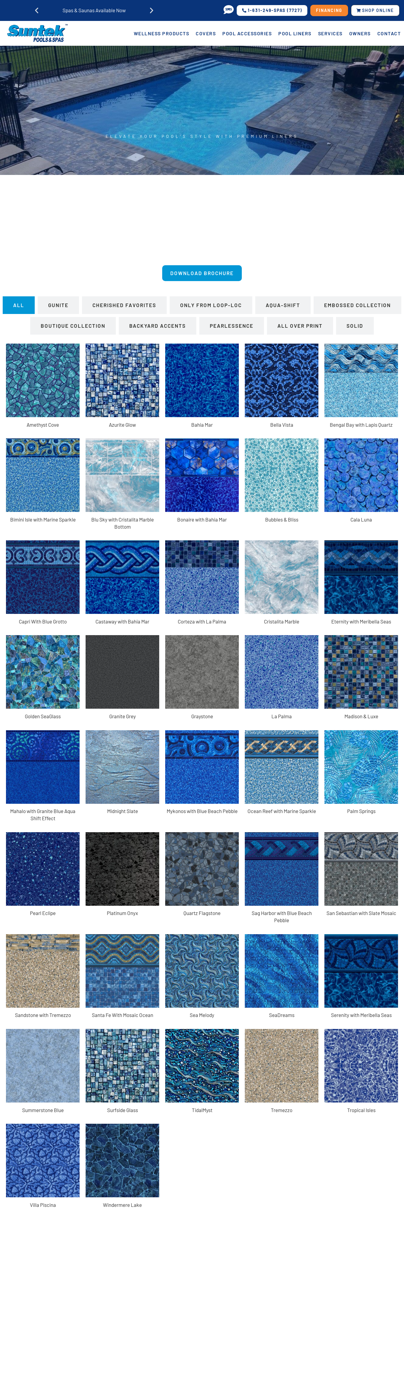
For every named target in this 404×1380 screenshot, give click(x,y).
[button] (36, 10)
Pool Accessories (247, 33)
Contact (389, 33)
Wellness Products (161, 33)
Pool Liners (295, 33)
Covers (206, 33)
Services (330, 33)
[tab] (19, 307)
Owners (360, 33)
